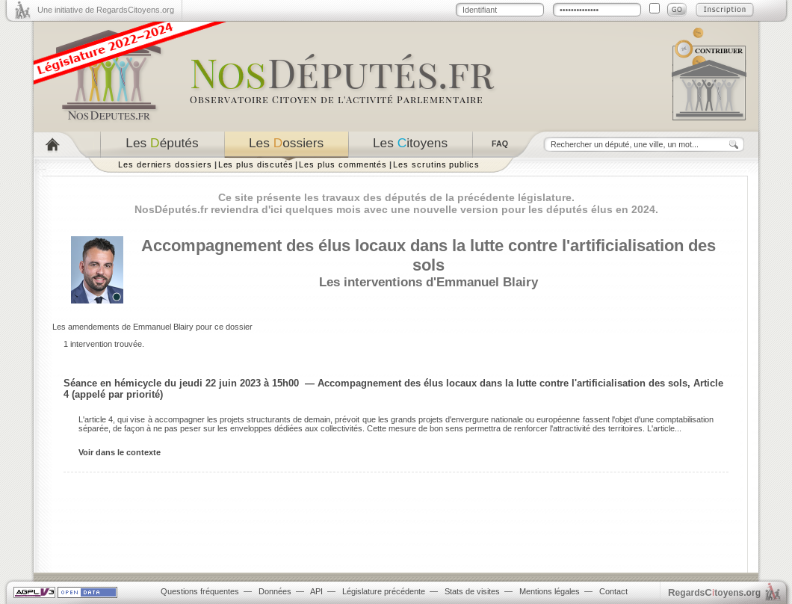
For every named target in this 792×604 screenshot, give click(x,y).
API (316, 591)
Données (275, 591)
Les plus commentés (343, 164)
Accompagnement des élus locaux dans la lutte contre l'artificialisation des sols (428, 255)
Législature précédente (383, 591)
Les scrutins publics (436, 164)
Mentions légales (549, 591)
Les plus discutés (256, 164)
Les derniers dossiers (165, 164)
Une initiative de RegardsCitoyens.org (105, 9)
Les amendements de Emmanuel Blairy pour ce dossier (152, 326)
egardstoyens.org (714, 592)
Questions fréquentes (200, 591)
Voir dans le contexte (119, 452)
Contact (613, 591)
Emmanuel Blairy (487, 282)
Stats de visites (472, 591)
